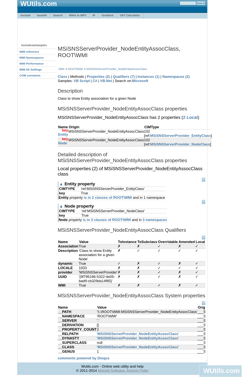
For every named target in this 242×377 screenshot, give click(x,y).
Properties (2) (98, 77)
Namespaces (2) (176, 77)
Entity (63, 134)
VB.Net (106, 81)
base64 (42, 15)
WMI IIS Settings (30, 69)
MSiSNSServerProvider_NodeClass (180, 144)
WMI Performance (31, 63)
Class (62, 77)
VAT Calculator (130, 15)
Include (26, 15)
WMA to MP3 (77, 15)
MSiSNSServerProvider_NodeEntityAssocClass (116, 69)
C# (95, 81)
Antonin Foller (138, 371)
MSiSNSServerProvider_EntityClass (180, 136)
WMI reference (29, 51)
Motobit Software (111, 371)
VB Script (82, 81)
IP (94, 15)
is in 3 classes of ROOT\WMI (107, 220)
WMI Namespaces (31, 57)
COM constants (29, 75)
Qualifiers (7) (124, 77)
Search (58, 15)
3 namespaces (155, 220)
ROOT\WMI (75, 69)
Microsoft (140, 81)
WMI (61, 69)
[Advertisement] (112, 29)
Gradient (108, 15)
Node (62, 143)
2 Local (190, 117)
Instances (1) (149, 77)
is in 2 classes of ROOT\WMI (108, 197)
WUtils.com (221, 370)
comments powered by (83, 358)
